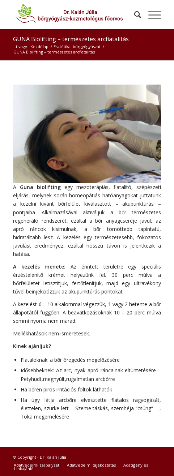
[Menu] (151, 14)
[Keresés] (134, 14)
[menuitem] (134, 14)
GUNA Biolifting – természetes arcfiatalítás (71, 39)
